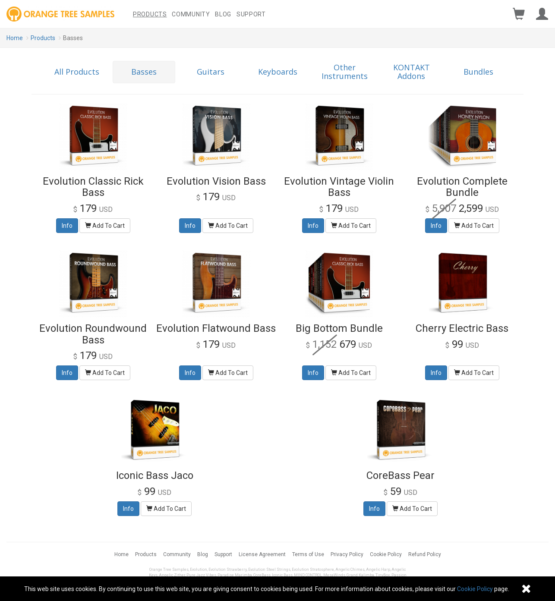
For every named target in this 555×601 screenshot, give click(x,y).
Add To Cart (105, 225)
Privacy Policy (347, 554)
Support (251, 14)
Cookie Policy (386, 554)
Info (67, 225)
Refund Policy (424, 554)
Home (14, 38)
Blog (223, 14)
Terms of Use (308, 554)
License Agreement (262, 554)
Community (191, 14)
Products (150, 14)
